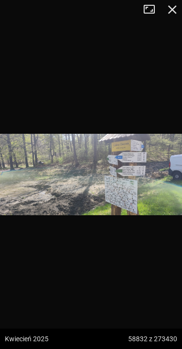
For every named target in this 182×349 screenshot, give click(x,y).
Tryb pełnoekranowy (153, 9)
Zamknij (172, 9)
